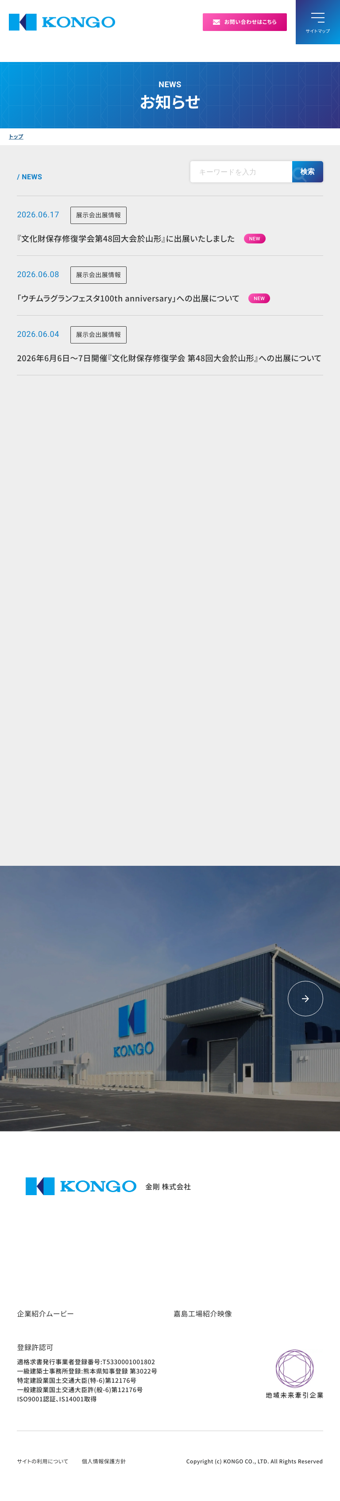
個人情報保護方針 (104, 1461)
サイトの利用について (42, 1461)
